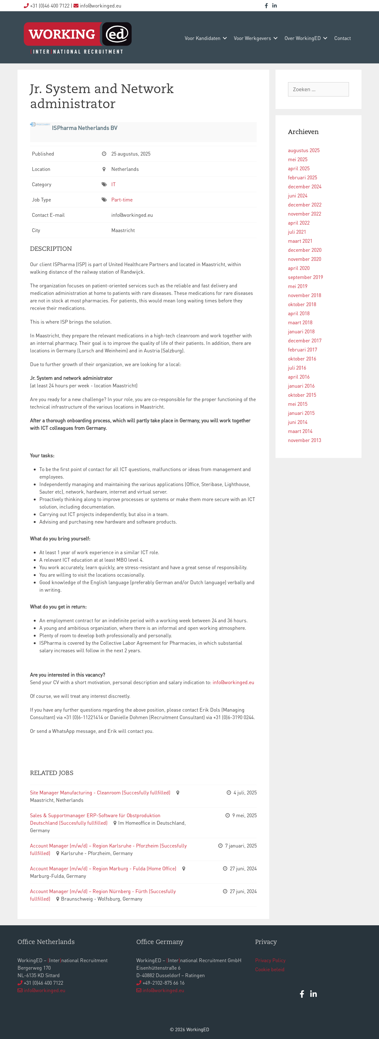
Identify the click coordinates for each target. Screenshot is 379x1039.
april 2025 (299, 168)
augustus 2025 (304, 150)
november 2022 (304, 213)
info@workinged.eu (233, 682)
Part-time (122, 199)
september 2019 (305, 277)
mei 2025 (297, 159)
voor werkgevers (252, 38)
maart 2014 (300, 431)
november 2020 (304, 259)
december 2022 (304, 204)
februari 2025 (302, 177)
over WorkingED (303, 38)
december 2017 (304, 340)
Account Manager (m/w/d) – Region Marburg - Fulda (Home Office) (103, 868)
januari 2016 (301, 385)
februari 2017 (302, 349)
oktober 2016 (302, 358)
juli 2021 (297, 231)
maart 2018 (300, 322)
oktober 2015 (302, 394)
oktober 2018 (302, 304)
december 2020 (304, 249)
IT (113, 184)
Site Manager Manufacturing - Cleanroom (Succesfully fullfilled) (100, 792)
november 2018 (304, 295)
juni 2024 (297, 195)
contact (342, 38)
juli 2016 (297, 367)
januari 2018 (301, 331)
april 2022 (299, 222)
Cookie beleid (270, 969)
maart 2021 (300, 240)
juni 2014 (297, 422)
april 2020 (299, 268)
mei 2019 (297, 286)
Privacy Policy (270, 960)
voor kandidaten (202, 38)
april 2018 (299, 313)
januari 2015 (301, 413)
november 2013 (304, 440)
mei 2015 (297, 403)
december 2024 (304, 186)
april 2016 (299, 376)
